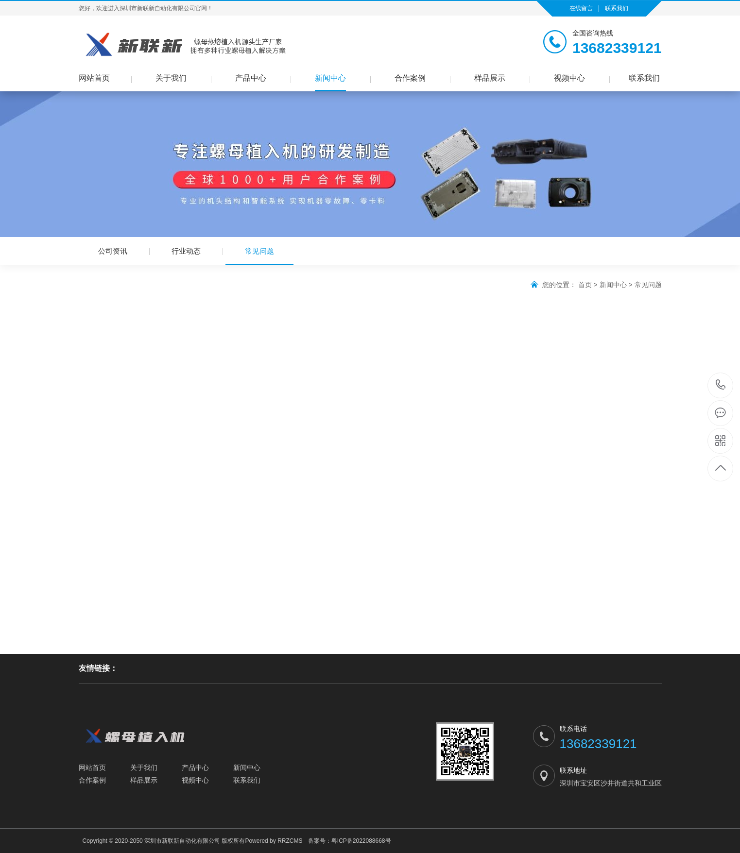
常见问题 (259, 256)
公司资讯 (112, 251)
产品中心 (250, 78)
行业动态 (186, 251)
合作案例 (410, 78)
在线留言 (581, 8)
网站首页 (94, 78)
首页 (585, 285)
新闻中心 (330, 78)
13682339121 (721, 385)
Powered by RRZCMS (273, 840)
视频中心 (569, 78)
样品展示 (489, 78)
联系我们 (616, 8)
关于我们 (171, 78)
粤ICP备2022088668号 (361, 840)
